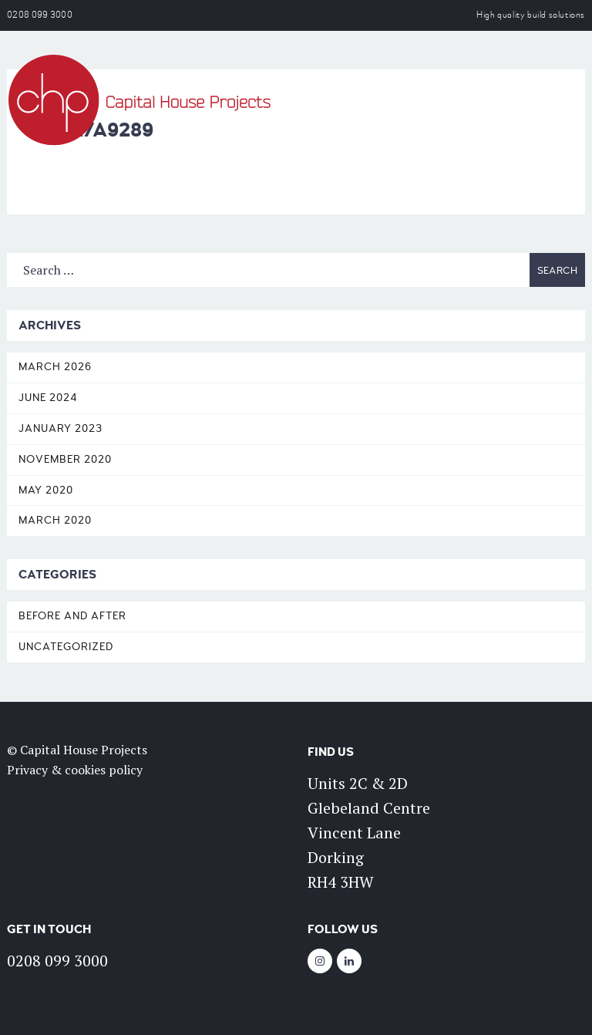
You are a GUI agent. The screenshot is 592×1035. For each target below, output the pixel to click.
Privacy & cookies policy (75, 769)
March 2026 (55, 366)
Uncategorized (65, 646)
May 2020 (45, 490)
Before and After (72, 615)
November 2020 (65, 459)
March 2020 (55, 520)
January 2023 (60, 428)
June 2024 (48, 397)
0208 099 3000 (39, 15)
